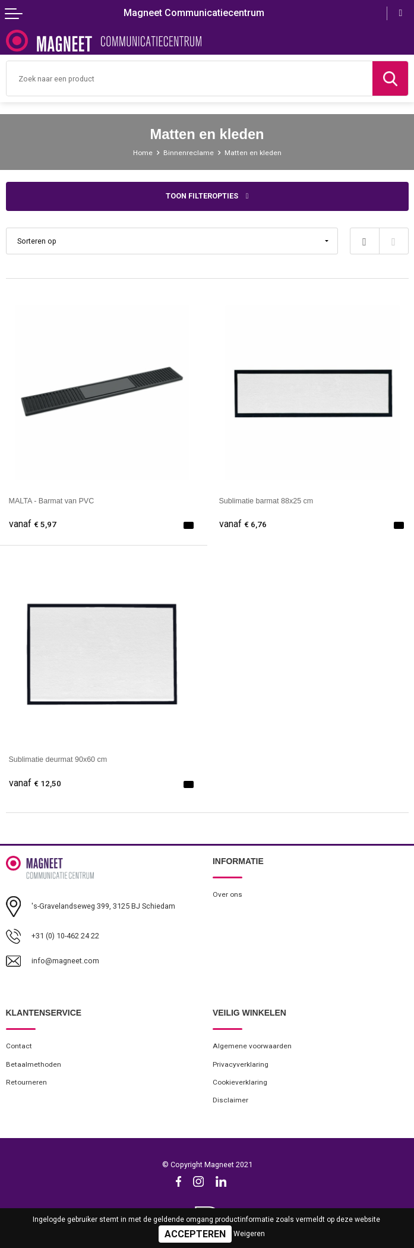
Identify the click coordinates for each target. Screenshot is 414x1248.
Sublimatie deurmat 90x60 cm (58, 759)
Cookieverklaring (240, 1082)
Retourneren (26, 1082)
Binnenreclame (188, 153)
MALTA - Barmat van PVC (51, 501)
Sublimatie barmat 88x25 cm (266, 501)
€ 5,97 (32, 524)
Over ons (227, 894)
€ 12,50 (35, 783)
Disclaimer (230, 1100)
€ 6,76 (243, 524)
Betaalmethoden (33, 1064)
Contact (19, 1046)
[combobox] (189, 78)
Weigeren (249, 1234)
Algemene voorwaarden (252, 1046)
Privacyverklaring (240, 1064)
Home (143, 153)
